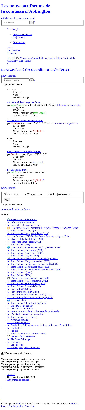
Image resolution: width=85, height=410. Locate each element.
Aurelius (37, 162)
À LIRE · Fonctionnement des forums (25, 120)
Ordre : (60, 194)
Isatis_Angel (17, 105)
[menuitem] (22, 34)
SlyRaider (15, 123)
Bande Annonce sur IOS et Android (24, 151)
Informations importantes (69, 105)
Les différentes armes (17, 169)
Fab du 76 (15, 172)
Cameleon (15, 154)
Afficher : (15, 194)
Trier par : (38, 194)
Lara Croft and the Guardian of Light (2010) (35, 69)
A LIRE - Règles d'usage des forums (24, 102)
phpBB (19, 403)
